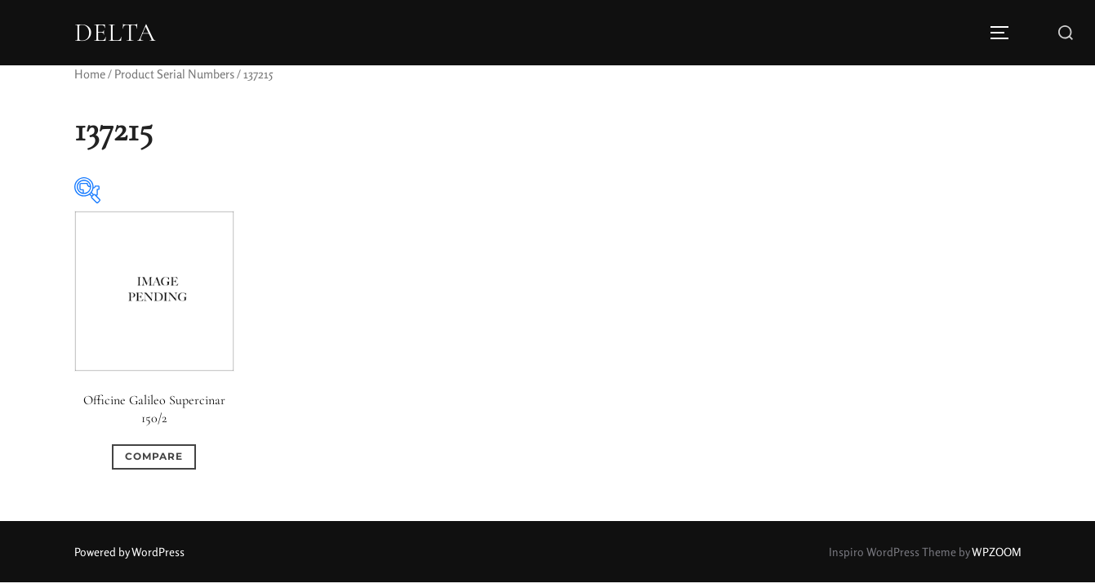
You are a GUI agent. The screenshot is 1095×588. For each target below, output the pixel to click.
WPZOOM (997, 552)
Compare (154, 456)
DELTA (115, 33)
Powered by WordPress (129, 552)
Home (89, 74)
